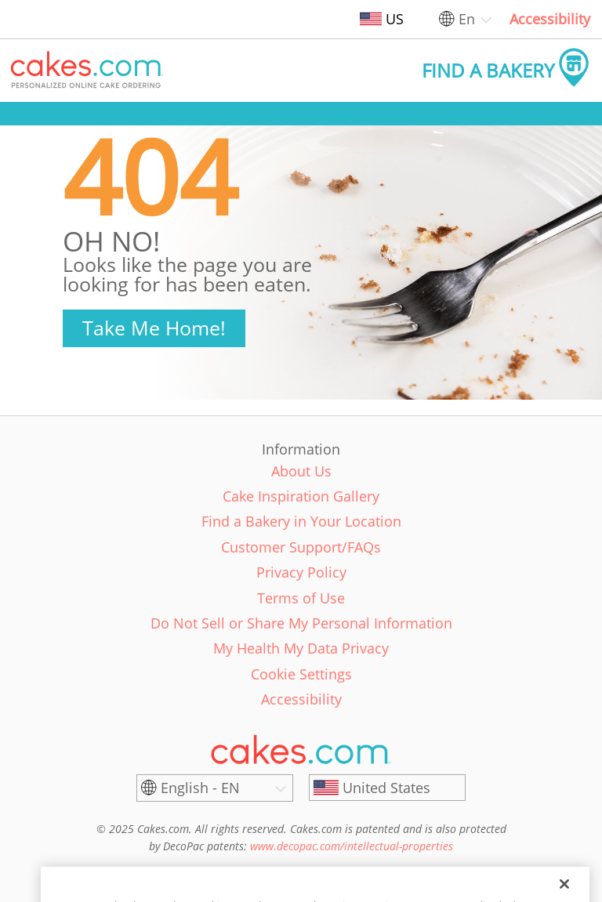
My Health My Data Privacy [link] (301, 648)
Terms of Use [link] (301, 598)
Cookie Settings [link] (301, 674)
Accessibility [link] (550, 18)
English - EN (200, 787)
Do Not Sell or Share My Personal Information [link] (301, 623)
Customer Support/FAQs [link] (301, 547)
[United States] (387, 787)
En (467, 18)
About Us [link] (301, 471)
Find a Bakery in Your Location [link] (301, 521)
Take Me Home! (154, 327)
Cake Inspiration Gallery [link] (301, 496)
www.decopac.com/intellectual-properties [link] (351, 846)
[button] (87, 70)
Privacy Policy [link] (301, 572)
